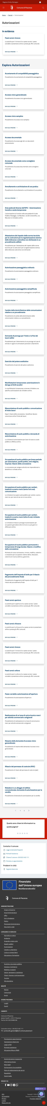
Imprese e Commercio (10, 967)
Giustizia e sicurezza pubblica (13, 964)
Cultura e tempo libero (11, 952)
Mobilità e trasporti (10, 970)
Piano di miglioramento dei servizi (14, 1070)
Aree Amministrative (10, 913)
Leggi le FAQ (8, 1045)
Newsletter (7, 1073)
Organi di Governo (9, 910)
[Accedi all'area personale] (40, 2)
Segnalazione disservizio (11, 1042)
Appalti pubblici (8, 944)
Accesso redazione (35, 1099)
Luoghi (6, 1003)
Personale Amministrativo (12, 924)
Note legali (7, 1065)
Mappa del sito (6, 1103)
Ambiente (7, 938)
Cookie (4, 1101)
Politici (6, 921)
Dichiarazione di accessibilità (12, 1067)
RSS (3, 1094)
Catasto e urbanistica (10, 950)
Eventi (6, 1006)
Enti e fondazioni (9, 918)
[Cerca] (43, 8)
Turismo (6, 978)
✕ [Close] (44, 1088)
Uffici (5, 915)
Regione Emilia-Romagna (10, 2)
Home (4, 15)
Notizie (6, 990)
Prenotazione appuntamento (12, 1039)
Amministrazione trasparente (13, 1059)
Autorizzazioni (8, 947)
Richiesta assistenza (10, 1047)
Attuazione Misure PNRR (11, 1050)
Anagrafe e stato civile (11, 941)
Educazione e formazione (11, 955)
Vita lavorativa (8, 981)
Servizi (10, 15)
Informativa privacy (10, 1062)
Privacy (4, 1099)
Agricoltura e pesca (10, 935)
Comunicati (7, 992)
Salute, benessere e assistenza (13, 972)
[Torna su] (44, 1103)
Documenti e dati (9, 927)
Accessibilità (5, 1096)
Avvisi (6, 995)
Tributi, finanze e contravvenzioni (14, 975)
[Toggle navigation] (3, 8)
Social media (8, 1076)
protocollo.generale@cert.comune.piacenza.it (18, 1031)
